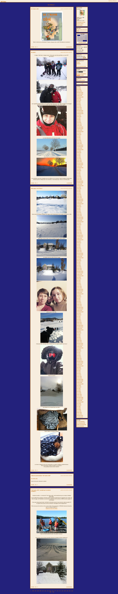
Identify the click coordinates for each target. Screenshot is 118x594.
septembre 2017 (80, 239)
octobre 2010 (79, 364)
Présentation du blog (81, 22)
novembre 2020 (80, 182)
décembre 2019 (80, 199)
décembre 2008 (80, 397)
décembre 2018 (80, 217)
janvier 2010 (79, 377)
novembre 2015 (80, 272)
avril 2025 (79, 104)
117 (60, 590)
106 (33, 590)
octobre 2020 (79, 184)
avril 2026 (79, 87)
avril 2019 (79, 211)
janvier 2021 (79, 179)
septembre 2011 (80, 347)
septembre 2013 (80, 311)
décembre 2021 (80, 163)
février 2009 (79, 394)
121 (70, 590)
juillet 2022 (79, 152)
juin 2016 (79, 262)
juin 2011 (79, 352)
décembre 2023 (80, 127)
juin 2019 (79, 208)
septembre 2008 (80, 401)
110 (43, 590)
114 (52, 590)
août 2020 (79, 187)
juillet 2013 (79, 314)
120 (67, 590)
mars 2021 (79, 176)
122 (72, 590)
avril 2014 (79, 301)
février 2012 (79, 340)
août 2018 (79, 223)
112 (48, 590)
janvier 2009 (79, 395)
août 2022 (79, 151)
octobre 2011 (79, 346)
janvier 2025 (79, 109)
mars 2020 (79, 194)
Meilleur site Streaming (81, 424)
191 (53, 591)
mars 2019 (79, 212)
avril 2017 (79, 247)
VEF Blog (3, 1)
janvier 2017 (79, 251)
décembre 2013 (80, 307)
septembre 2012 (80, 329)
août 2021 (79, 169)
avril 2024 (79, 121)
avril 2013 (79, 319)
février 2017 (79, 250)
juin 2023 (79, 136)
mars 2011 (79, 356)
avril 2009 (79, 391)
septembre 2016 (80, 257)
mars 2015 (79, 284)
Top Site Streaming (80, 421)
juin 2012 (79, 334)
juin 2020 (79, 190)
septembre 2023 (80, 131)
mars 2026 (79, 89)
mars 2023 (79, 140)
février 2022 (79, 160)
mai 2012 (79, 335)
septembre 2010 (80, 365)
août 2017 (79, 241)
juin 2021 (79, 172)
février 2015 (79, 286)
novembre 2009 (80, 380)
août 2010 (79, 367)
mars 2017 (79, 248)
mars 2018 (79, 230)
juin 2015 (79, 280)
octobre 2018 (79, 220)
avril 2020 (79, 193)
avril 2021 (79, 175)
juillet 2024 (79, 116)
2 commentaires (69, 586)
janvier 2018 (79, 233)
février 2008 (79, 412)
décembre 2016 (80, 253)
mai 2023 (79, 137)
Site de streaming (80, 426)
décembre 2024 (80, 110)
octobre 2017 (79, 238)
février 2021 (79, 178)
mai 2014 (79, 299)
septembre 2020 (80, 185)
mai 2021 (79, 173)
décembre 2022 (80, 145)
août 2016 (79, 259)
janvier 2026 (79, 90)
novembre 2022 (80, 146)
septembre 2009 (80, 383)
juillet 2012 (79, 332)
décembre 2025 (80, 92)
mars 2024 (79, 122)
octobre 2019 (79, 202)
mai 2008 (79, 407)
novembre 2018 (80, 218)
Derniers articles (80, 23)
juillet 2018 (79, 224)
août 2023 (79, 133)
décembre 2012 (80, 325)
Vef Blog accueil (81, 80)
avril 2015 (79, 283)
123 (50, 591)
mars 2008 (79, 410)
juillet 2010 (79, 368)
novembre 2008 (80, 398)
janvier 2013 (79, 323)
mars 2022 (79, 158)
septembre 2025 (80, 96)
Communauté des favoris (81, 66)
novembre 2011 (80, 344)
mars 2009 (79, 392)
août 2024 (79, 115)
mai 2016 (79, 263)
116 (57, 590)
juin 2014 (79, 298)
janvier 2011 (79, 359)
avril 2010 (79, 373)
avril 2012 (79, 337)
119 (65, 590)
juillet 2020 (79, 188)
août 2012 (79, 331)
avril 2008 (79, 409)
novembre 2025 (80, 93)
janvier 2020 (79, 197)
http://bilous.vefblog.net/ (112, 0)
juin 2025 (79, 101)
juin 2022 (79, 154)
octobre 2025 (79, 95)
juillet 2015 (79, 278)
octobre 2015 (79, 274)
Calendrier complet (82, 42)
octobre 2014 (79, 292)
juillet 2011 (79, 350)
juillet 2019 (79, 206)
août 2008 (79, 403)
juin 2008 (79, 406)
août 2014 (79, 295)
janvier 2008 (79, 413)
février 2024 (79, 124)
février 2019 (79, 214)
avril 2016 (79, 265)
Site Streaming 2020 (81, 423)
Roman (78, 62)
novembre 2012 (80, 326)
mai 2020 (79, 191)
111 (45, 590)
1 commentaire (69, 182)
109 (40, 590)
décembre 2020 (80, 181)
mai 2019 (79, 209)
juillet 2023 (79, 134)
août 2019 (79, 205)
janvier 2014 (79, 305)
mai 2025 (79, 102)
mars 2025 (79, 105)
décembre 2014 (80, 289)
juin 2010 (79, 370)
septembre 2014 (80, 293)
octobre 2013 (79, 310)
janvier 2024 (79, 125)
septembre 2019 (80, 203)
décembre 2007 (80, 415)
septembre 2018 (80, 221)
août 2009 (79, 385)
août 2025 (79, 98)
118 (62, 590)
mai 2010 (79, 371)
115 (82, 83)
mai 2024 (79, 119)
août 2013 (79, 313)
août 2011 (79, 349)
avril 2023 (79, 139)
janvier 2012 (79, 341)
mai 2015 (79, 281)
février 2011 (79, 358)
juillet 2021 (79, 170)
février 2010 (79, 376)
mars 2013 (79, 320)
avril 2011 (79, 355)
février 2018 (79, 232)
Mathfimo (79, 63)
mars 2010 (79, 374)
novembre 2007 (80, 416)
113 (50, 590)
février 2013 (79, 322)
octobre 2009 (79, 382)
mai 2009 (79, 389)
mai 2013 (79, 317)
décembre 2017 (80, 235)
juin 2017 (79, 244)
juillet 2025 (79, 99)
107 (35, 590)
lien (35, 46)
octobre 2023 (79, 130)
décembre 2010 (80, 361)
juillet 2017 (79, 242)
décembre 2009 (80, 379)
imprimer (32, 46)
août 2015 (79, 277)
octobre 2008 (79, 400)
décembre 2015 (80, 271)
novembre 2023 (80, 128)
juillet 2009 (79, 386)
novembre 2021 (80, 164)
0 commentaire (69, 470)
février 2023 (79, 142)
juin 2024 (79, 118)
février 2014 (79, 304)
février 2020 (79, 196)
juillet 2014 (79, 296)
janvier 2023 (79, 143)
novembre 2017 (80, 236)
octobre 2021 (79, 166)
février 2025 (79, 107)
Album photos (79, 25)
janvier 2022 (79, 161)
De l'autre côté (34, 478)
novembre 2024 (80, 112)
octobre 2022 (79, 148)
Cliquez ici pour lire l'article (51, 508)
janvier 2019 (79, 215)
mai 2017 (79, 245)
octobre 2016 (79, 256)
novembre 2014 (80, 290)
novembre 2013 (80, 308)
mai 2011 (79, 353)
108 (38, 590)
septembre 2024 (80, 113)
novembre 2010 (80, 362)
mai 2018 (79, 227)
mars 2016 (79, 266)
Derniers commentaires (81, 73)
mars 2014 (79, 302)
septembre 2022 (80, 149)
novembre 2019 (80, 200)
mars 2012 (79, 338)
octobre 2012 (79, 328)
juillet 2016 (79, 260)
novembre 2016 (80, 254)
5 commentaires (69, 46)
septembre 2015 (80, 275)
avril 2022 (79, 157)
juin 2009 (79, 388)
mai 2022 (79, 155)
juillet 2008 (79, 404)
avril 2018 (79, 229)
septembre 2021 (80, 167)
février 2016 (79, 268)
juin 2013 (79, 316)
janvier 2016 (79, 269)
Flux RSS (80, 75)
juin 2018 (79, 226)
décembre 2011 (80, 343)
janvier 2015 (79, 287)
